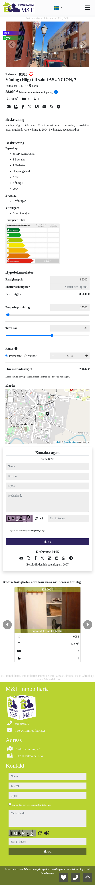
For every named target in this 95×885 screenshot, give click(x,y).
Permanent (15, 355)
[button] (7, 624)
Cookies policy (58, 869)
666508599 (47, 459)
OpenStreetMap (71, 442)
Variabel (32, 355)
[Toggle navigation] (87, 7)
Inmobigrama (47, 873)
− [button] (10, 399)
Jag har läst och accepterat (27, 530)
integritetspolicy (37, 530)
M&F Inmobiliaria (22, 869)
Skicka (48, 541)
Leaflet (57, 442)
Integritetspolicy (41, 869)
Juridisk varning (75, 869)
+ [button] (10, 394)
